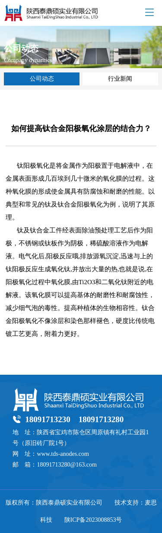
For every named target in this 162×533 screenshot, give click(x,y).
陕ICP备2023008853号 (93, 520)
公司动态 (42, 78)
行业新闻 (120, 78)
